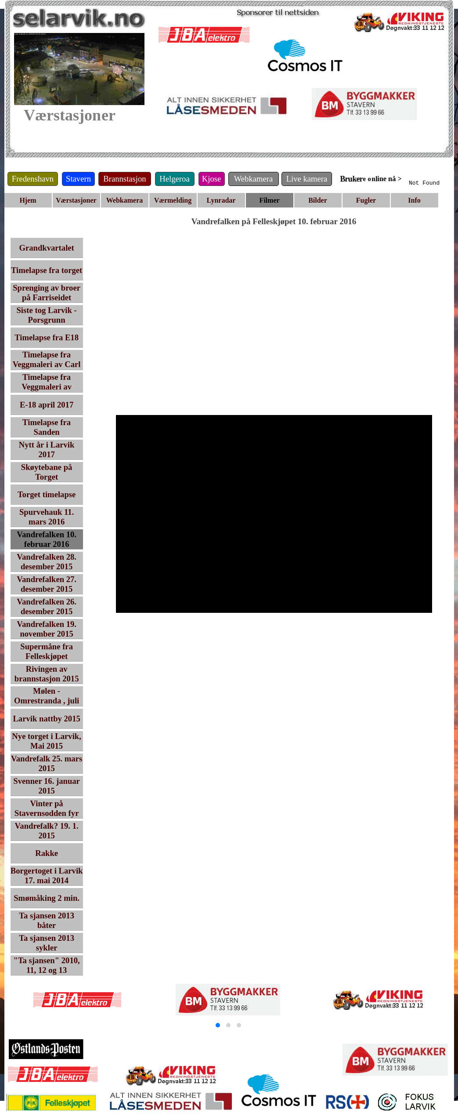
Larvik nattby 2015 (46, 718)
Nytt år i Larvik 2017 (47, 449)
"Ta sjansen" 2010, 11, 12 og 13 (47, 965)
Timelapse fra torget (46, 270)
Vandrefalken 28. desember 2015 (46, 561)
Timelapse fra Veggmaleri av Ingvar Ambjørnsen (46, 386)
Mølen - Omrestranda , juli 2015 (46, 700)
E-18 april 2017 (46, 404)
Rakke (46, 853)
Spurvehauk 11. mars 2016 (46, 516)
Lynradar (221, 200)
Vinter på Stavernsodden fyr (46, 808)
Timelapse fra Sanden (46, 427)
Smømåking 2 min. (46, 898)
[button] (218, 1025)
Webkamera (124, 200)
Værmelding (172, 200)
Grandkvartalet (46, 247)
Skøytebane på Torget (46, 471)
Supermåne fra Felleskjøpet (46, 651)
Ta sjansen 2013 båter (46, 920)
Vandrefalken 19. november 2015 (46, 628)
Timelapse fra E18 (46, 337)
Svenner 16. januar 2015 (46, 785)
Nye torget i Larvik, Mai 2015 (46, 741)
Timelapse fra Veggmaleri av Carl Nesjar (47, 364)
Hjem (27, 200)
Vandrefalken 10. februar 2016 (46, 539)
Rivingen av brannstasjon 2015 (46, 673)
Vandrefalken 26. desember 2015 (46, 606)
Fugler (366, 200)
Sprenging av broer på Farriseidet (46, 292)
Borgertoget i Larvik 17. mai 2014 (47, 875)
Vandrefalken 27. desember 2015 (46, 584)
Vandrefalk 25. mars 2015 (46, 763)
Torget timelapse (47, 494)
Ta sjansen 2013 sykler (46, 942)
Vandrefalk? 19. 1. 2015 (47, 830)
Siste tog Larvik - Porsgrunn (46, 315)
